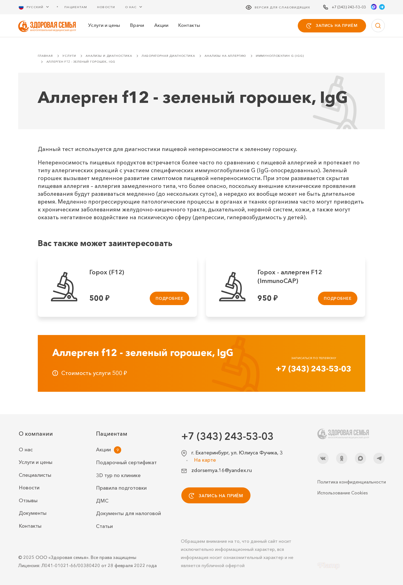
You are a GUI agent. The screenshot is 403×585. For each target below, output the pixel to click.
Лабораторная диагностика (168, 56)
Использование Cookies (342, 493)
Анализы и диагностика (109, 56)
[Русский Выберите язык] (37, 7)
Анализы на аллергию (225, 56)
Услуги (69, 56)
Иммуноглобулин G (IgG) (280, 56)
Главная (45, 56)
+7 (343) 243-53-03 (313, 368)
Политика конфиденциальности (351, 482)
